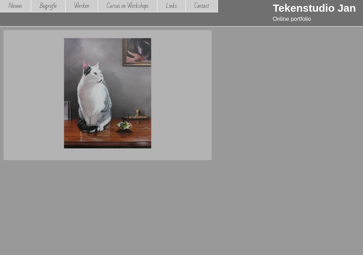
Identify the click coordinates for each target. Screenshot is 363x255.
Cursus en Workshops (128, 5)
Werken (81, 5)
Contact (201, 5)
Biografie (48, 5)
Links (171, 5)
